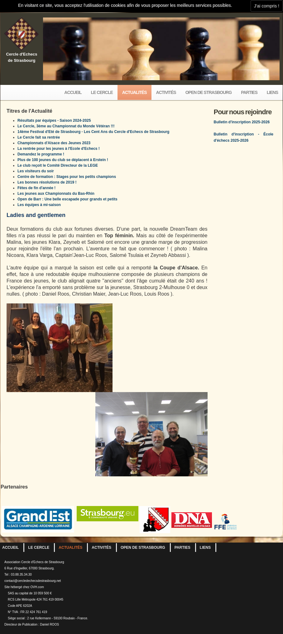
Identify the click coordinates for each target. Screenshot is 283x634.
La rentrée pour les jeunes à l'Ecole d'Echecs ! (58, 148)
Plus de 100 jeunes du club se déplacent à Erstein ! (62, 160)
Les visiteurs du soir (35, 171)
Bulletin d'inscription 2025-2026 (242, 122)
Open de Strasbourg (208, 92)
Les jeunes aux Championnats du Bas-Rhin (55, 193)
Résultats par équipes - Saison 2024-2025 (54, 120)
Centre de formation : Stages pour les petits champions (66, 176)
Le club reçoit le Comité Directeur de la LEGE (57, 165)
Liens (272, 92)
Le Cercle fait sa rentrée (38, 137)
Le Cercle (102, 92)
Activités (166, 92)
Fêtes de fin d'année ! (36, 188)
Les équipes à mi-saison (39, 205)
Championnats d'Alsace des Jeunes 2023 (53, 143)
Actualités (134, 92)
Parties (249, 92)
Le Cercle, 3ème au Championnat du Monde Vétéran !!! (65, 126)
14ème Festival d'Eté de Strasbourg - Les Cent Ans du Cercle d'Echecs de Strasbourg (93, 132)
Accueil (72, 92)
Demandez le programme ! (40, 154)
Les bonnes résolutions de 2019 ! (46, 182)
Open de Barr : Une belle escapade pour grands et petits (67, 199)
